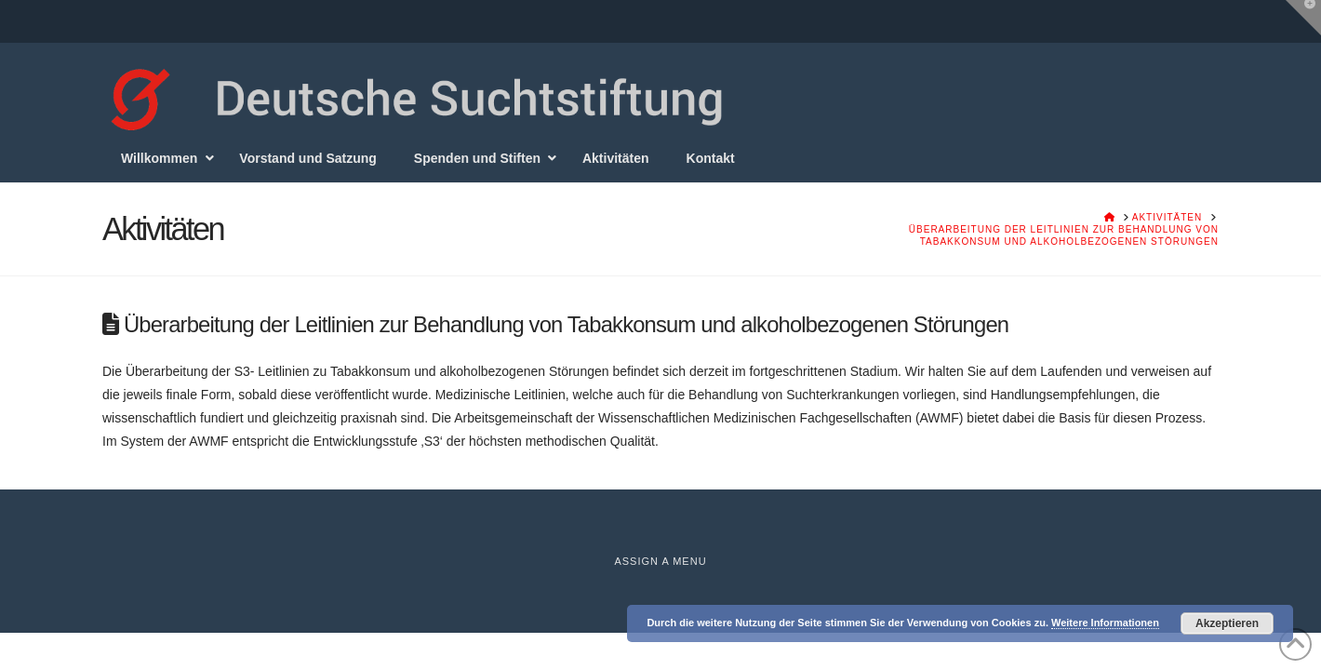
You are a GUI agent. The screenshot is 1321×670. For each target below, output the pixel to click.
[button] (1303, 17)
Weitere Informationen (1105, 622)
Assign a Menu (660, 561)
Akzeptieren (1227, 623)
